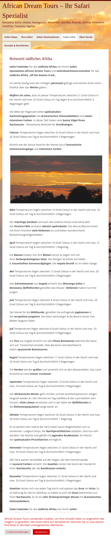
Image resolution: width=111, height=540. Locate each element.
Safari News (10, 37)
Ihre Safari (27, 37)
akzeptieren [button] (41, 531)
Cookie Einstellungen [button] (18, 531)
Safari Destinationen (48, 37)
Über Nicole (86, 37)
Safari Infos (69, 37)
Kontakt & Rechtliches (16, 45)
